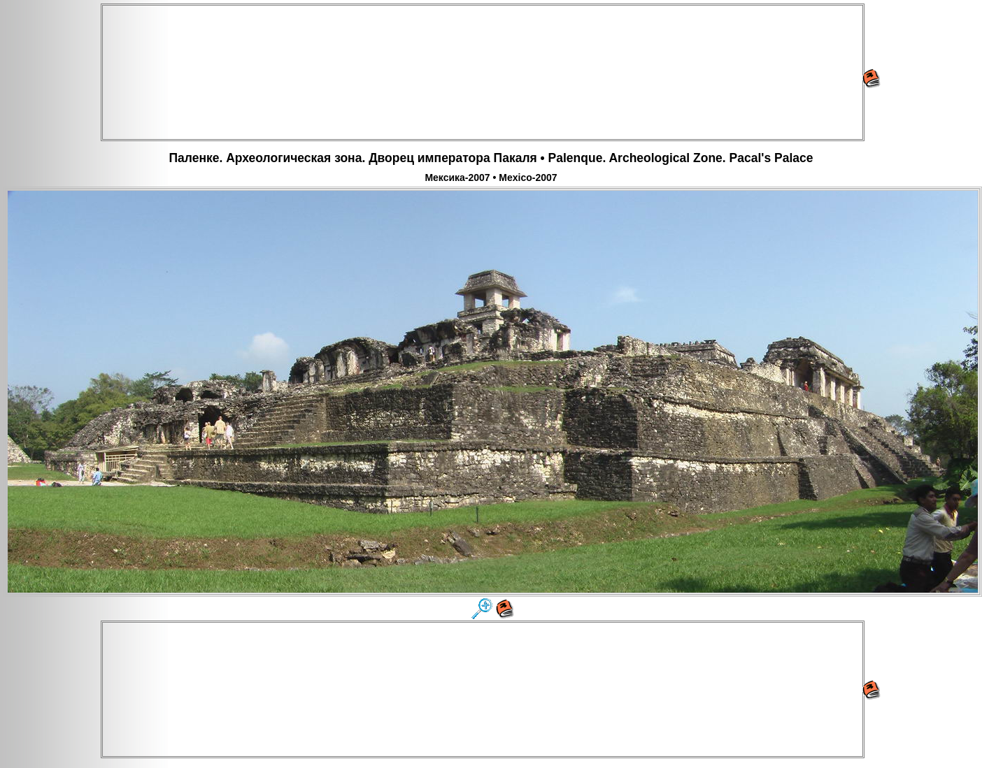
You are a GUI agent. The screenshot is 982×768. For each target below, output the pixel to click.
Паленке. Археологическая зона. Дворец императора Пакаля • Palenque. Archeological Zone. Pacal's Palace (491, 158)
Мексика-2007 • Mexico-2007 (491, 177)
